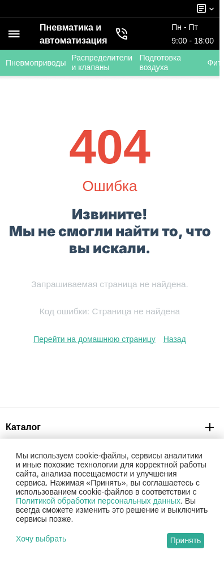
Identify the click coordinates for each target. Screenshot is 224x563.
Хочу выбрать (41, 538)
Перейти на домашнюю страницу (94, 339)
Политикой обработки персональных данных (98, 500)
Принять (185, 540)
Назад (174, 339)
